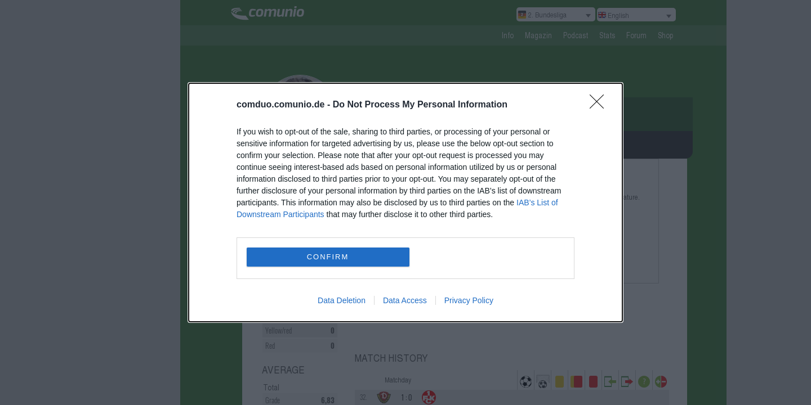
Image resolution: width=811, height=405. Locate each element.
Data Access (405, 300)
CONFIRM (328, 257)
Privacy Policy (468, 300)
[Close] (600, 105)
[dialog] (405, 202)
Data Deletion (342, 300)
